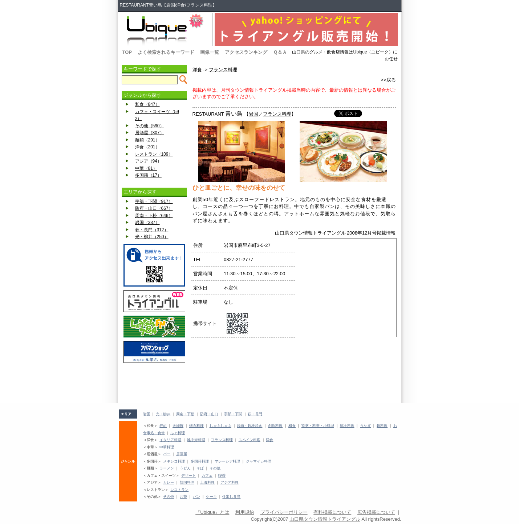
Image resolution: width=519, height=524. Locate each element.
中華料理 (166, 447)
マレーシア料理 (227, 461)
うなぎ (365, 426)
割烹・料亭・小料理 (317, 426)
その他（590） (149, 125)
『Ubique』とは (212, 512)
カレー (168, 482)
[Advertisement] (154, 383)
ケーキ (211, 497)
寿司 (163, 426)
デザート (188, 475)
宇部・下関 (233, 414)
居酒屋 (181, 454)
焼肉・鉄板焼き (249, 426)
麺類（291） (147, 140)
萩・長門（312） (152, 229)
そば (200, 468)
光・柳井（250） (152, 236)
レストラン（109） (154, 154)
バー (166, 454)
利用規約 (244, 512)
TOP (127, 52)
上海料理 (207, 482)
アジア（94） (148, 161)
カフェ (207, 475)
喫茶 (222, 475)
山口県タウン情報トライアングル (310, 233)
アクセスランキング (246, 52)
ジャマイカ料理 (258, 461)
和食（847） (147, 104)
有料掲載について (332, 512)
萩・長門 (255, 414)
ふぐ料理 (177, 433)
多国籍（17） (148, 175)
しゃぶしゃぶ (220, 426)
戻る (391, 80)
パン (196, 497)
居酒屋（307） (149, 132)
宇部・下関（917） (154, 201)
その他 (215, 468)
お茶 (183, 497)
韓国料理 (187, 482)
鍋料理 (382, 426)
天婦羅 (178, 426)
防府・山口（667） (154, 208)
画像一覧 (209, 52)
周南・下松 (185, 414)
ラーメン (166, 468)
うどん (185, 468)
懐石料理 (196, 426)
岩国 (253, 114)
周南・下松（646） (154, 215)
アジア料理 (229, 482)
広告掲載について (376, 512)
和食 (292, 426)
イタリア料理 (170, 440)
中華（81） (146, 168)
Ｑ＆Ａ (280, 52)
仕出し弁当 (231, 497)
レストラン (179, 490)
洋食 (197, 69)
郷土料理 (347, 426)
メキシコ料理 (174, 461)
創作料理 (275, 426)
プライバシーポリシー (284, 512)
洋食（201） (147, 146)
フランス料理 (223, 69)
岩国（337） (147, 222)
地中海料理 (196, 440)
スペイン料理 (249, 440)
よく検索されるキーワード (166, 52)
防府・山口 (209, 414)
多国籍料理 (200, 461)
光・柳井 (163, 414)
